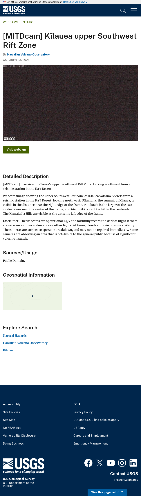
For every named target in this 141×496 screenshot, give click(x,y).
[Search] (123, 10)
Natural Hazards (15, 335)
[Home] (14, 13)
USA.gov (79, 428)
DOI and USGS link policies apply (96, 420)
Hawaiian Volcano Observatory (28, 54)
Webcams (10, 22)
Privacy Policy (83, 412)
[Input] (103, 10)
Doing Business (13, 443)
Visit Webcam (16, 149)
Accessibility (12, 404)
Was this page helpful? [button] (107, 492)
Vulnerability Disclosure (19, 435)
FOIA (76, 404)
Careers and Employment (90, 435)
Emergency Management (90, 443)
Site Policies (11, 412)
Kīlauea (8, 350)
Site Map (9, 420)
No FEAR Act (12, 428)
